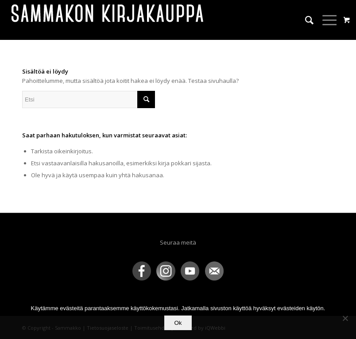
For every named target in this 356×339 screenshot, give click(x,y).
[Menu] (325, 20)
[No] (345, 318)
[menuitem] (304, 20)
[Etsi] (304, 20)
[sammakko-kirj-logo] (108, 20)
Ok (178, 323)
